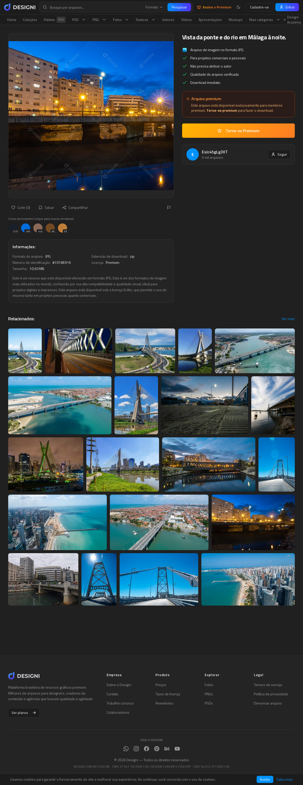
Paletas (55, 20)
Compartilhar (75, 207)
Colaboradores (118, 712)
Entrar (287, 7)
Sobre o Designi (119, 684)
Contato (112, 694)
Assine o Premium (214, 7)
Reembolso (164, 703)
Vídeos (186, 19)
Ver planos (24, 712)
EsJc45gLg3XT (215, 152)
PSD (79, 19)
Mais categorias (264, 19)
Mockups (236, 19)
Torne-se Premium (238, 131)
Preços (160, 684)
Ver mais (288, 318)
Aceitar (265, 779)
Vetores (168, 19)
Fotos (121, 19)
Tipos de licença (167, 694)
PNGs (209, 694)
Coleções (30, 19)
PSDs (209, 703)
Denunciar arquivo (268, 703)
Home (11, 19)
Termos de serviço (268, 684)
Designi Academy (292, 20)
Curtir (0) (20, 207)
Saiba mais (284, 779)
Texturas (145, 19)
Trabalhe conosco (120, 703)
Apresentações (210, 19)
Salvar (46, 207)
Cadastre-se (259, 7)
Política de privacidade (271, 694)
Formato (154, 7)
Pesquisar (179, 7)
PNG (99, 19)
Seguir (279, 154)
